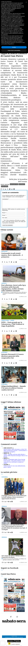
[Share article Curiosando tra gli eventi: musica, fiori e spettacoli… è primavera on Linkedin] (7, 262)
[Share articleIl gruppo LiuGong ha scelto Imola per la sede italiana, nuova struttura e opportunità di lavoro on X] (4, 501)
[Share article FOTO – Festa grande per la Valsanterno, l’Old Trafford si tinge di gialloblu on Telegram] (16, 331)
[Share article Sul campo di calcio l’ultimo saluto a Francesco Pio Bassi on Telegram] (12, 562)
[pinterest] (8, 189)
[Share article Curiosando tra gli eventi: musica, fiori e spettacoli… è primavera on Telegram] (16, 262)
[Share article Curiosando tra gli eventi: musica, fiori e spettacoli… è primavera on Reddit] (14, 262)
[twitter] (3, 189)
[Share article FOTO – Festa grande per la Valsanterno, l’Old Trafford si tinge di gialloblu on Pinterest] (9, 331)
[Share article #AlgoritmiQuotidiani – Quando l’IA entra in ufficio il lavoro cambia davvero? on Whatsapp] (12, 395)
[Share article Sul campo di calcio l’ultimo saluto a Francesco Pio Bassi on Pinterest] (7, 562)
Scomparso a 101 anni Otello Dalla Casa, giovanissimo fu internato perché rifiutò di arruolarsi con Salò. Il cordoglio (14, 527)
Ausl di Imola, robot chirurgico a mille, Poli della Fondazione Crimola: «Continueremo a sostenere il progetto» (15, 450)
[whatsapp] (10, 189)
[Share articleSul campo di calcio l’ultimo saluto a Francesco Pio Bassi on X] (4, 562)
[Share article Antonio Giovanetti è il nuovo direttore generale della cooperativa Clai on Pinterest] (9, 363)
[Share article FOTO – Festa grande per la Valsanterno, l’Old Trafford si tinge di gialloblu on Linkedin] (7, 331)
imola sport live (14, 184)
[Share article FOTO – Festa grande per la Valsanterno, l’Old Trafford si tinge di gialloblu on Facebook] (2, 331)
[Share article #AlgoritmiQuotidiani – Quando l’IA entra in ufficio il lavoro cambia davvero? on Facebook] (2, 395)
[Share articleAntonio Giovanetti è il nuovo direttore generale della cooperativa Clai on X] (5, 363)
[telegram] (14, 189)
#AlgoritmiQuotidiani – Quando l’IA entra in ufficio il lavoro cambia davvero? (13, 388)
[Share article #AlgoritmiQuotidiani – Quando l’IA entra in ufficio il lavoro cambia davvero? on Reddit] (14, 395)
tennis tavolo (4, 186)
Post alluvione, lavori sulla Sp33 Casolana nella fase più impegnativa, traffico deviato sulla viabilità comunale (13, 288)
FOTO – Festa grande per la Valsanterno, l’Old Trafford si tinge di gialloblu (12, 324)
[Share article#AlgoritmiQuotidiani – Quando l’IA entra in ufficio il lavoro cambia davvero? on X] (5, 395)
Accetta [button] (14, 47)
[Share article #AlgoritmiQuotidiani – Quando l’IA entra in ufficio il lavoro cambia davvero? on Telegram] (16, 395)
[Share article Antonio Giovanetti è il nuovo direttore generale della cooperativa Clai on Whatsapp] (12, 363)
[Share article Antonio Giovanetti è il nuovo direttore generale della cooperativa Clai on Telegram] (16, 363)
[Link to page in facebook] (10, 616)
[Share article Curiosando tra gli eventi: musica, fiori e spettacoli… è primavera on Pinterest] (9, 262)
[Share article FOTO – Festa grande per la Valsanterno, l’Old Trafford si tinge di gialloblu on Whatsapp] (12, 331)
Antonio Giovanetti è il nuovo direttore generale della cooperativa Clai (12, 356)
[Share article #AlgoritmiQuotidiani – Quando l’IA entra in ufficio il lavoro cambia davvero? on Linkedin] (7, 395)
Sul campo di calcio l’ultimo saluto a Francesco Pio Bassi (13, 556)
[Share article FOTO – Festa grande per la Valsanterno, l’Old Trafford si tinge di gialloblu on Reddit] (14, 331)
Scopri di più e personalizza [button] (14, 50)
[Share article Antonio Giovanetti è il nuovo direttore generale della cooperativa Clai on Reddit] (14, 363)
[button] (26, 2)
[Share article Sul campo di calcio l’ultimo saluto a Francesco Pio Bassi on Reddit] (10, 562)
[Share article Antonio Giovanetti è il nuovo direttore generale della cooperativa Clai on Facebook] (2, 363)
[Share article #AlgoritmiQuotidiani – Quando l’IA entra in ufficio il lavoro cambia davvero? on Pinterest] (9, 395)
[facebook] (1, 189)
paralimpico (22, 184)
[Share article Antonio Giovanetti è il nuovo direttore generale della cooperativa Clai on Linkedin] (7, 363)
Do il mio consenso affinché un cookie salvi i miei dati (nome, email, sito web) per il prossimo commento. (13, 222)
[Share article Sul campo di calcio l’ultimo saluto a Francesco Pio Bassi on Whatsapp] (9, 562)
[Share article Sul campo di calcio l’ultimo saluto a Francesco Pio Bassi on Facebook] (2, 562)
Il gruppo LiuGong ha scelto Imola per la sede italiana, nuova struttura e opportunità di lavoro (14, 497)
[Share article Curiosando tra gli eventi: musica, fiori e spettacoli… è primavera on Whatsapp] (12, 262)
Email (4, 215)
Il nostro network (14, 644)
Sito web (4, 217)
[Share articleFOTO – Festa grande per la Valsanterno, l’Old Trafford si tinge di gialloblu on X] (5, 331)
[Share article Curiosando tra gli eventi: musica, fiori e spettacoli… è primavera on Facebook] (2, 262)
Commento (5, 199)
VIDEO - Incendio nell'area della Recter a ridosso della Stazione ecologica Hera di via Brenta (15, 456)
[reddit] (12, 189)
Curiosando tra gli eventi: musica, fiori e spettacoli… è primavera (12, 255)
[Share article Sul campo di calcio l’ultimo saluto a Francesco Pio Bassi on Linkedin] (5, 562)
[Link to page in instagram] (17, 616)
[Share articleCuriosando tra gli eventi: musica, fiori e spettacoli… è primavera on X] (5, 262)
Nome (4, 212)
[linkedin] (5, 189)
